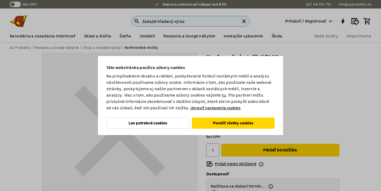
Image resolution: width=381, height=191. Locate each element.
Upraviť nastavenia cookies (215, 107)
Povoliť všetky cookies (233, 122)
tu (224, 95)
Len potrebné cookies (148, 122)
